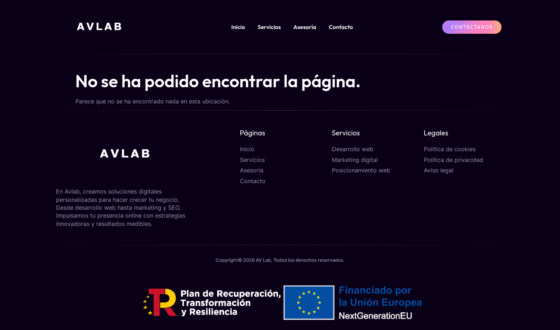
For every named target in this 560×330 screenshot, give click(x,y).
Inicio (238, 27)
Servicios (269, 27)
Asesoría (304, 27)
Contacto (341, 27)
